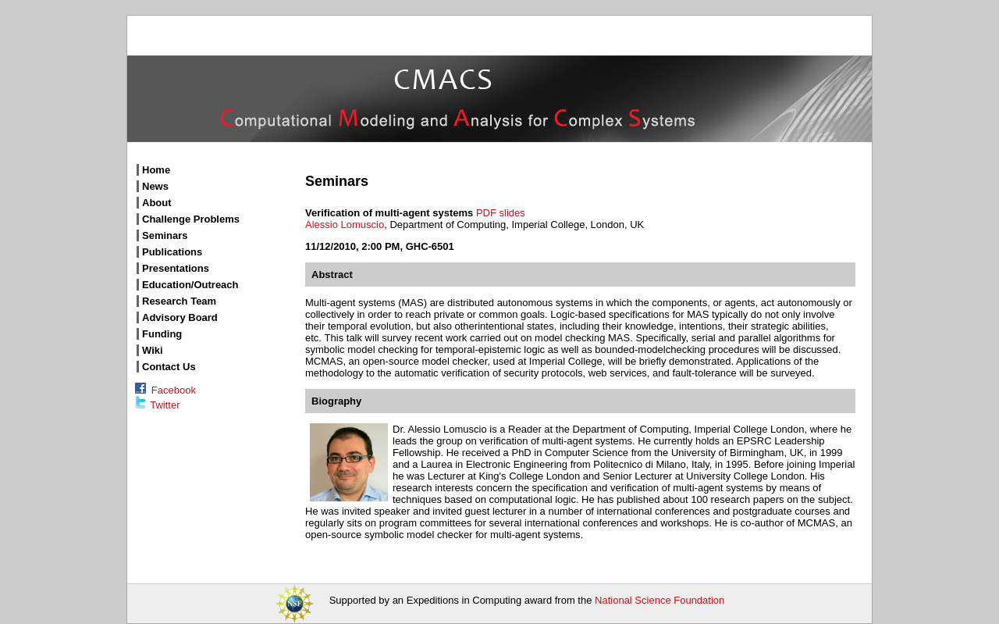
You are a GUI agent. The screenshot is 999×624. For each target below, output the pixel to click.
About (157, 203)
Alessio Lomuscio (344, 224)
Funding (162, 334)
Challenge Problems (191, 219)
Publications (172, 252)
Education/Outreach (190, 285)
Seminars (165, 235)
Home (156, 170)
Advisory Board (180, 317)
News (155, 186)
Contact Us (169, 367)
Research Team (179, 301)
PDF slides (500, 213)
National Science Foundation (659, 600)
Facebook (165, 390)
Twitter (157, 405)
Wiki (152, 350)
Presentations (175, 268)
